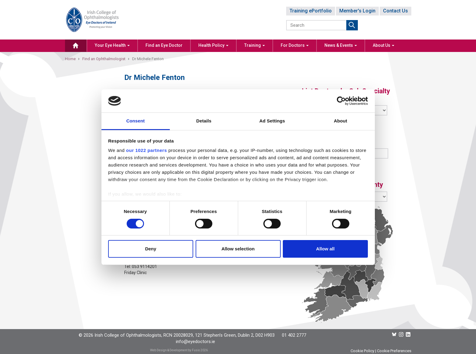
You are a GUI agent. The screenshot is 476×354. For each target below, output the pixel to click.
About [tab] (340, 120)
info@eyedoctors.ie (195, 341)
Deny (150, 248)
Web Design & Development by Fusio (175, 350)
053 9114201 (144, 266)
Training (254, 45)
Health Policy (213, 45)
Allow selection (238, 248)
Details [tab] (203, 120)
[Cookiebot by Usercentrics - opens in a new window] (341, 100)
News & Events (340, 45)
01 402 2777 (294, 335)
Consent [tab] (135, 120)
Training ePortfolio (310, 11)
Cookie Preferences (394, 351)
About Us (383, 45)
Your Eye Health (112, 45)
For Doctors (295, 45)
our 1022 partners (146, 150)
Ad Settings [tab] (272, 120)
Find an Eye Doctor (164, 45)
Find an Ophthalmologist (103, 59)
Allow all (325, 248)
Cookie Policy (362, 351)
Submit (352, 25)
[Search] (316, 25)
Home (70, 59)
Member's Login (357, 11)
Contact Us (395, 11)
